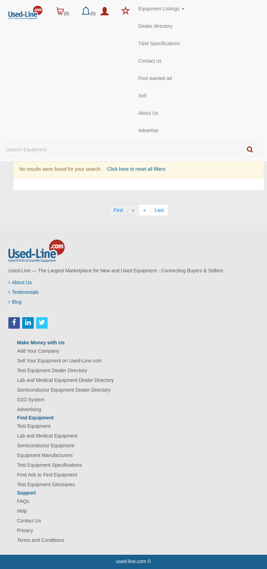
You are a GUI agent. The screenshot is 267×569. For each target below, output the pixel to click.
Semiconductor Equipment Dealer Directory (64, 390)
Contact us (150, 61)
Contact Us (29, 520)
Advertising (29, 409)
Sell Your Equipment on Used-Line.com (59, 360)
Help (22, 511)
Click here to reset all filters (135, 169)
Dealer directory (155, 26)
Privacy (25, 530)
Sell (142, 95)
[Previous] (133, 210)
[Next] (145, 210)
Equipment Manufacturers (45, 455)
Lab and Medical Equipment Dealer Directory (65, 380)
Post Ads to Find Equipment (47, 475)
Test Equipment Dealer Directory (52, 370)
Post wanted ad (155, 78)
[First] (118, 210)
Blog (15, 302)
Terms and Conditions (40, 540)
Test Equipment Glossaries (46, 484)
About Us (148, 113)
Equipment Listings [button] (161, 8)
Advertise (148, 130)
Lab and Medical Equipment (47, 436)
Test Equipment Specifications (49, 465)
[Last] (159, 210)
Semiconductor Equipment (45, 445)
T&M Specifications (159, 43)
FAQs (23, 501)
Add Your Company (38, 351)
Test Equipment (34, 426)
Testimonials (23, 292)
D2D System (30, 399)
